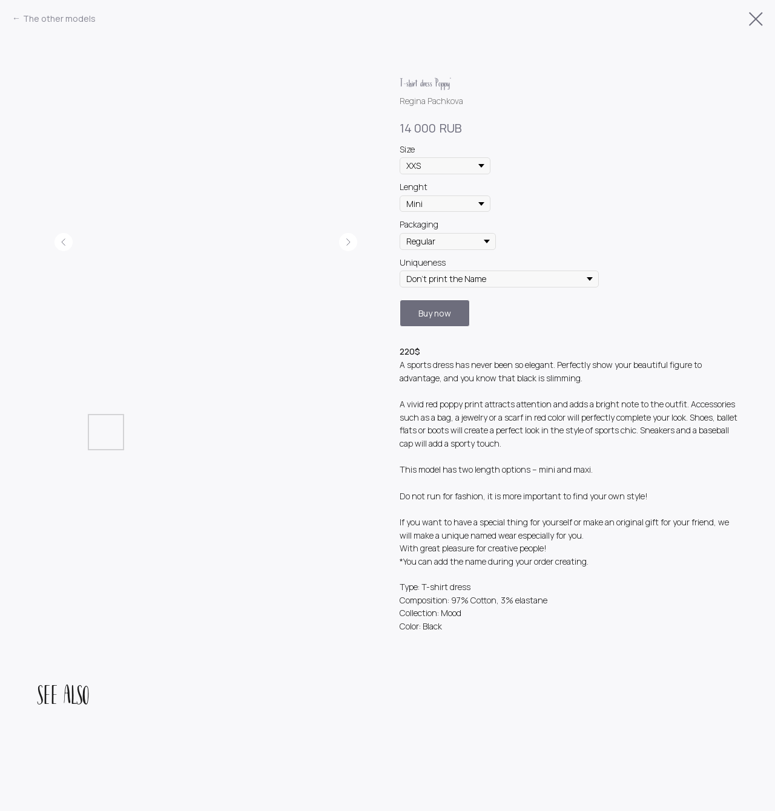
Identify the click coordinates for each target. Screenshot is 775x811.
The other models (59, 18)
